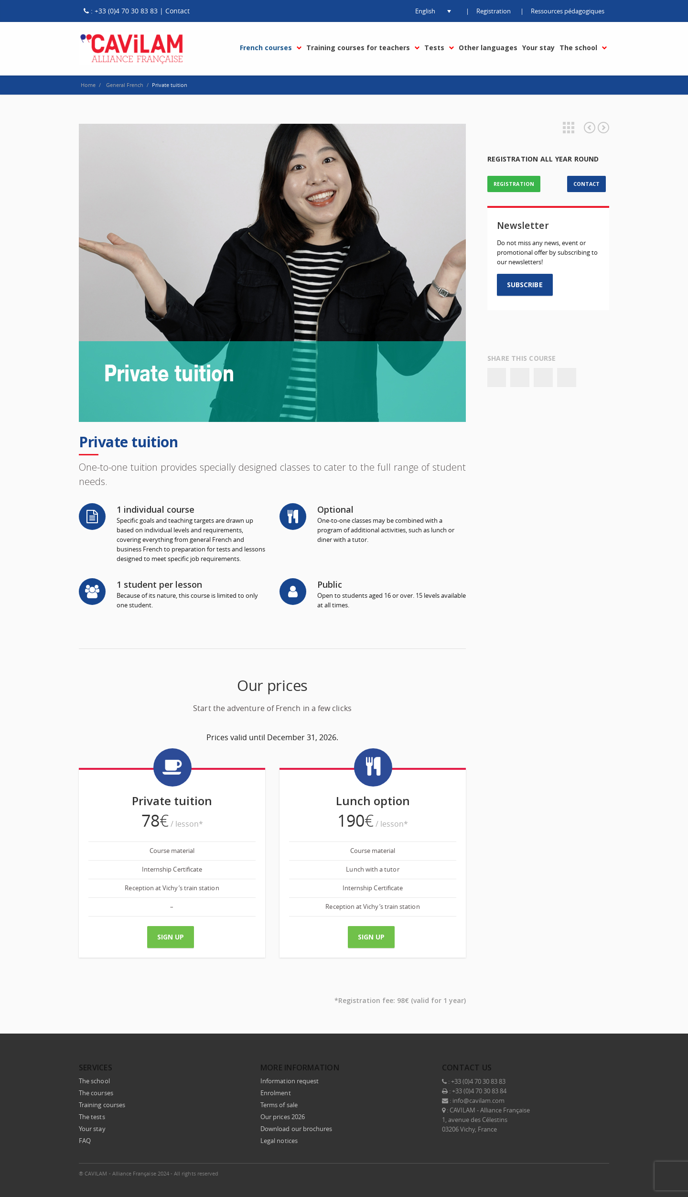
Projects (568, 127)
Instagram (579, 1173)
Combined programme (603, 127)
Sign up (170, 936)
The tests (92, 1116)
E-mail (599, 1173)
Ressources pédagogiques (567, 11)
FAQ (85, 1140)
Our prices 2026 (282, 1116)
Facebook (496, 377)
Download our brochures (296, 1128)
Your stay (92, 1128)
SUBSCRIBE (525, 284)
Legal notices (279, 1140)
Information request (289, 1081)
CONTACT (586, 184)
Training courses (102, 1104)
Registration (493, 11)
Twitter (519, 377)
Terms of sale (279, 1104)
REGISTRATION (514, 184)
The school (94, 1081)
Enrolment (275, 1093)
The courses (96, 1093)
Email (566, 377)
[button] (425, 11)
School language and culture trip (589, 127)
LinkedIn (559, 1173)
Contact (177, 10)
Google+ (543, 377)
